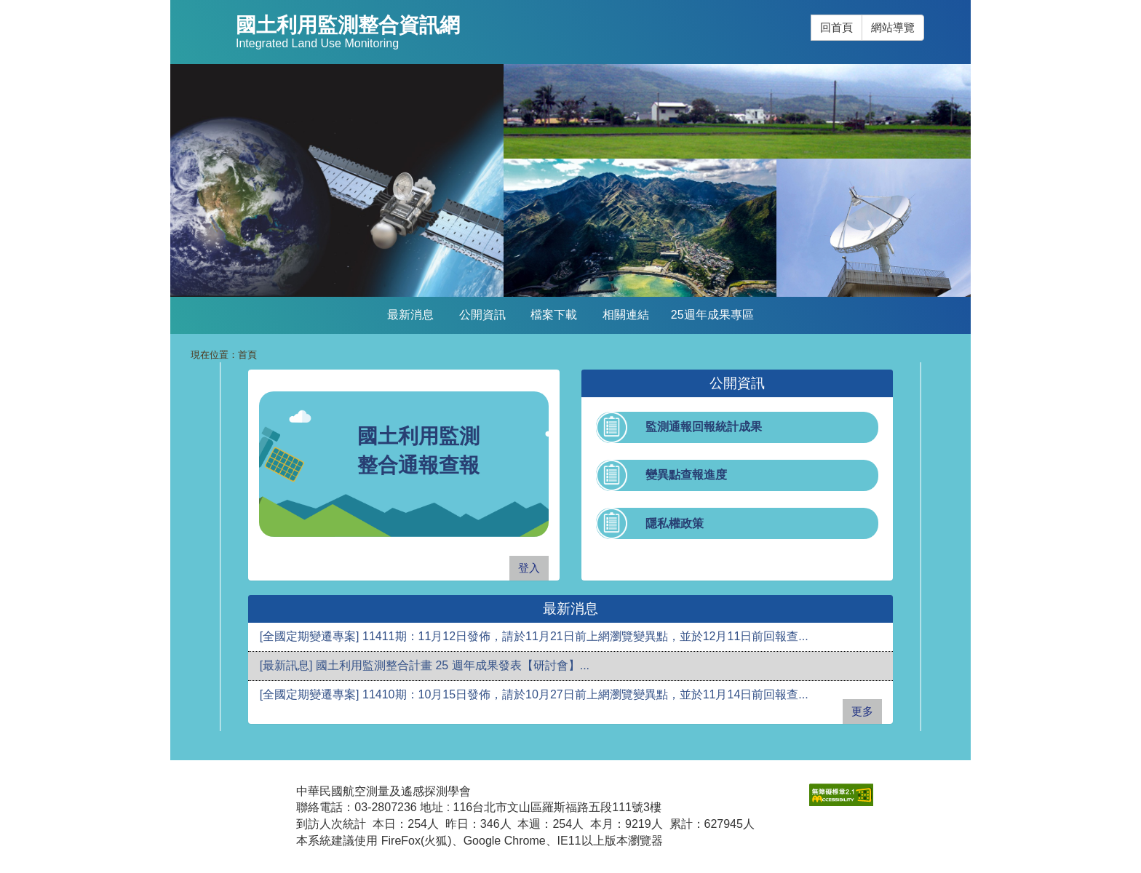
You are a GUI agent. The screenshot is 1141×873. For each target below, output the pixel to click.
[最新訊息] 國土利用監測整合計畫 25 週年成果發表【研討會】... (424, 665)
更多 (862, 711)
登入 (529, 568)
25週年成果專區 (712, 314)
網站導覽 (893, 27)
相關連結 (626, 314)
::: (181, 348)
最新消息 (410, 314)
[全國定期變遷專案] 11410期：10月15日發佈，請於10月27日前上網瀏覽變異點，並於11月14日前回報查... (534, 694)
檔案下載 (553, 314)
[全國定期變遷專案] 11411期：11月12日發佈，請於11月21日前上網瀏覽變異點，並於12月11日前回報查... (534, 636)
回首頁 (836, 27)
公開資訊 (482, 314)
